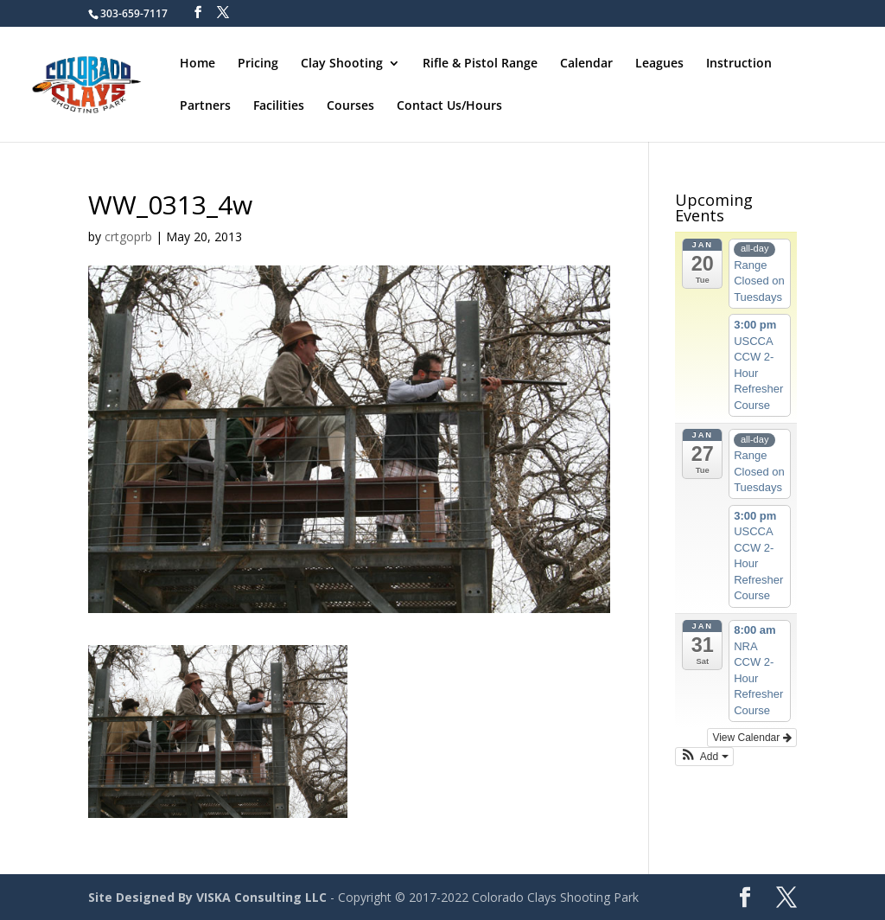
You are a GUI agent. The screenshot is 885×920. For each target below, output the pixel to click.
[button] (704, 756)
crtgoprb (128, 236)
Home (197, 64)
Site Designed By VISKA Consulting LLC (207, 897)
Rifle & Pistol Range (480, 64)
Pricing (258, 64)
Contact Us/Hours (449, 106)
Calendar (586, 64)
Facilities (278, 106)
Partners (205, 106)
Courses (350, 106)
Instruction (739, 64)
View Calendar (751, 738)
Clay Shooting (342, 64)
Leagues (659, 64)
